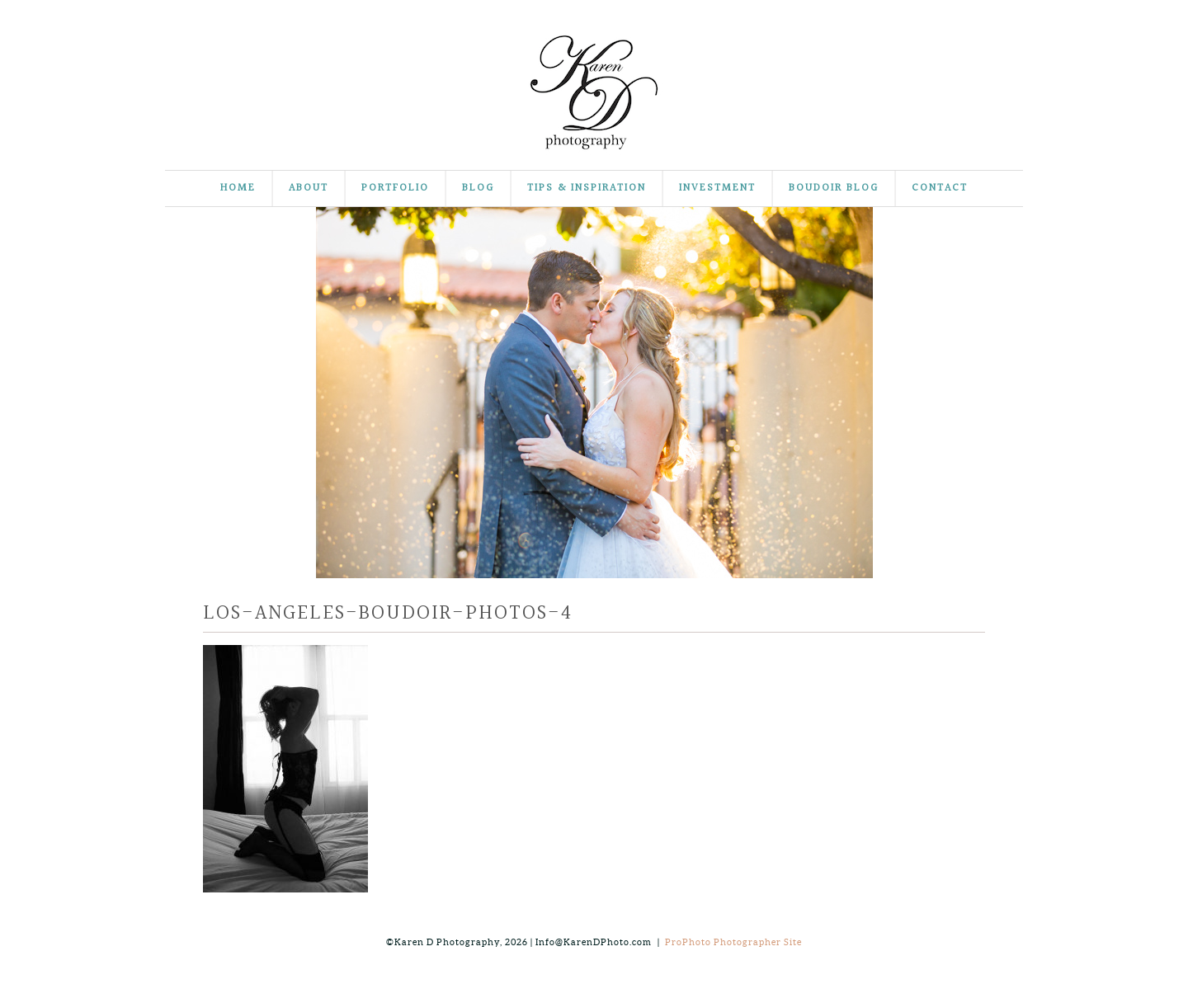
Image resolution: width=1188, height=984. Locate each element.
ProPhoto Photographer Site (733, 942)
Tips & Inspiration (586, 188)
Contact (940, 188)
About (308, 188)
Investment (717, 188)
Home (238, 188)
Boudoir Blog (834, 188)
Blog (478, 188)
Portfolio (395, 188)
